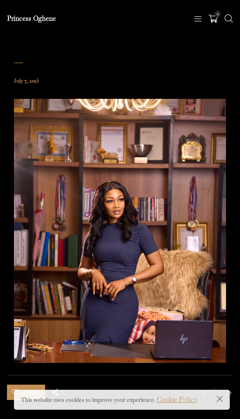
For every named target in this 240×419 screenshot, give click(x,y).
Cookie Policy (177, 399)
